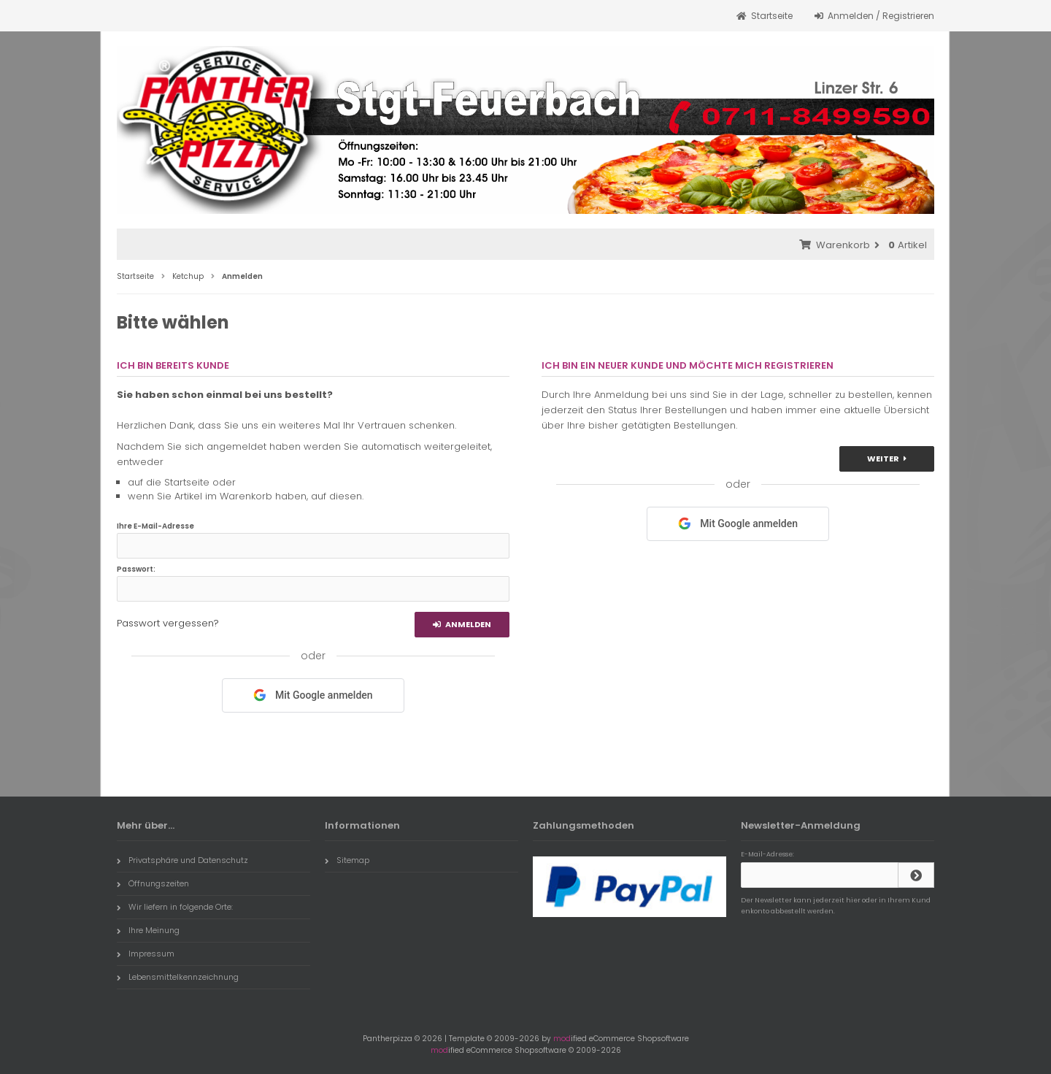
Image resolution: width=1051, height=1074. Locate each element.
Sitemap (347, 860)
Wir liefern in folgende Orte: (175, 907)
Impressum (145, 953)
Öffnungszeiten (153, 883)
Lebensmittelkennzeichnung (178, 977)
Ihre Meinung (148, 930)
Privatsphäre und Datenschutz (182, 860)
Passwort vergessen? (168, 623)
